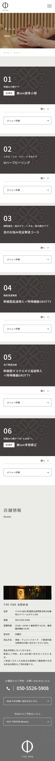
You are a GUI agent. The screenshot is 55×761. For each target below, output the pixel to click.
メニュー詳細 (28, 120)
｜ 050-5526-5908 (27, 688)
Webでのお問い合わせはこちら (28, 701)
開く (45, 108)
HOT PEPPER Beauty (28, 721)
